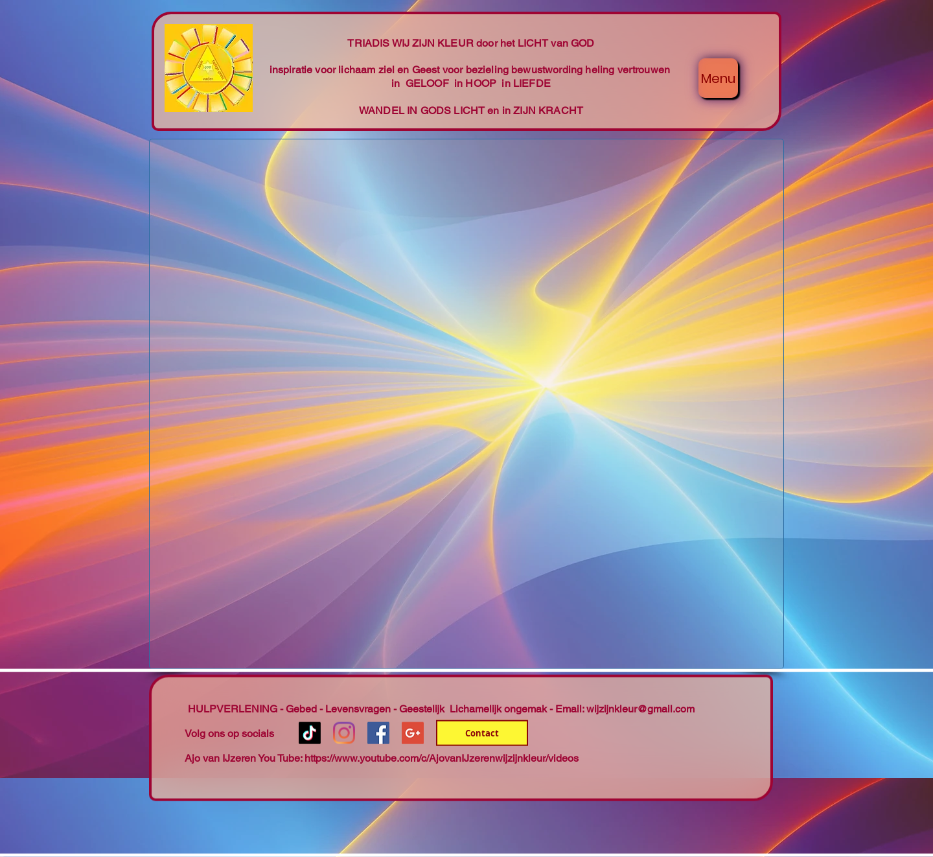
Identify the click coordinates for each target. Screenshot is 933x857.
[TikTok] (310, 733)
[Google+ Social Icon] (413, 733)
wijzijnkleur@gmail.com (640, 709)
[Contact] (482, 733)
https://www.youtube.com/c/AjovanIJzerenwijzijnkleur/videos (442, 758)
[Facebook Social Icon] (378, 733)
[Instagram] (344, 733)
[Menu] (718, 78)
